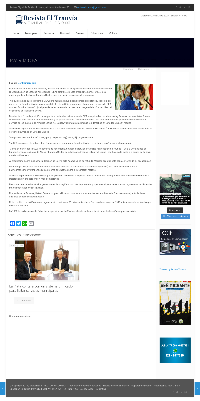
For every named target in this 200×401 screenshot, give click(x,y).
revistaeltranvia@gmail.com (91, 7)
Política (166, 59)
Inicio (141, 59)
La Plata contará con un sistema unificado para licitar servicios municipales (41, 288)
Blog (153, 59)
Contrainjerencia (27, 83)
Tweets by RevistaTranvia (173, 269)
